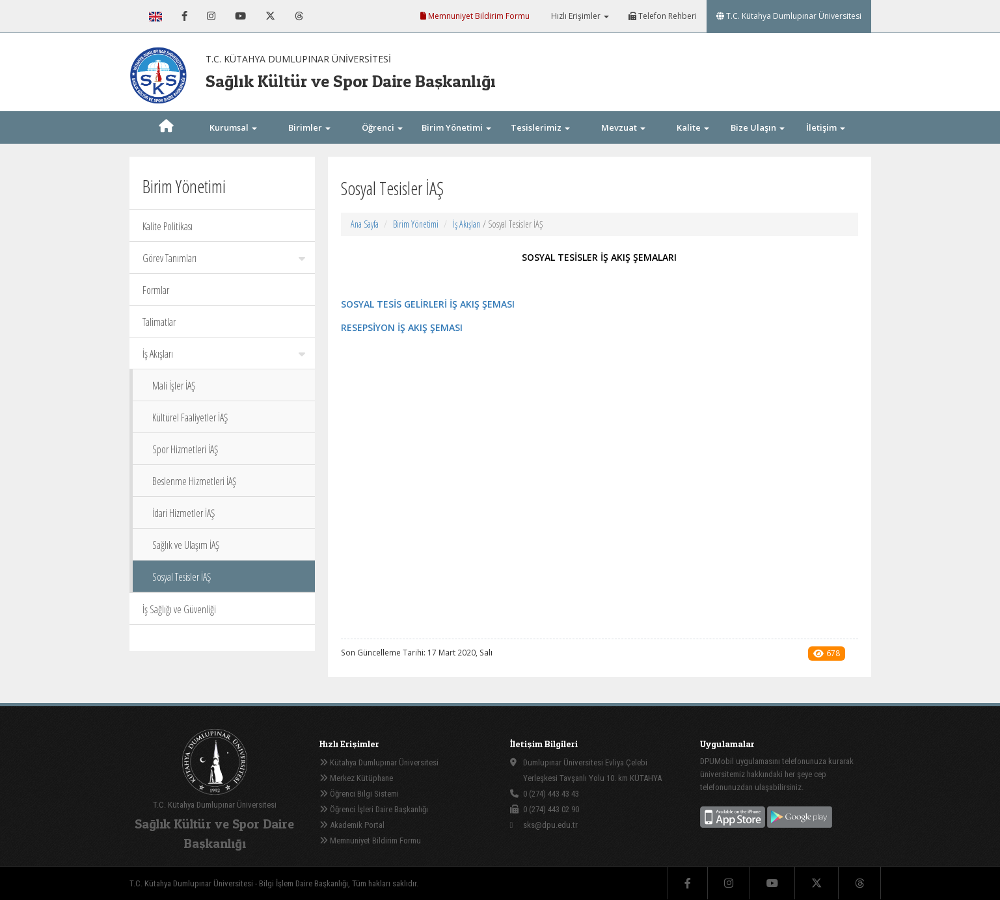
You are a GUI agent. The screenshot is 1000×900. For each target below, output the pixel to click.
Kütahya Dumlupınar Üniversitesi (379, 762)
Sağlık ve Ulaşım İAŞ (185, 545)
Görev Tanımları (223, 258)
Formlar (155, 290)
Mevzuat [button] (623, 127)
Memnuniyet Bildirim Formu (475, 15)
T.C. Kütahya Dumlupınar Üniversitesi (788, 15)
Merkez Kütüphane (356, 778)
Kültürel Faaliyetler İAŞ (190, 417)
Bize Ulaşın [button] (758, 127)
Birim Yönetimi (416, 224)
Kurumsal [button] (233, 127)
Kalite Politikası (167, 226)
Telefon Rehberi (662, 15)
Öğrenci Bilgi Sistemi (359, 794)
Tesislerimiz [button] (540, 127)
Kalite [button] (693, 127)
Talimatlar (159, 322)
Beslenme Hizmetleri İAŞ (194, 481)
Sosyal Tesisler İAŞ (181, 577)
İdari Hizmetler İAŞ (183, 513)
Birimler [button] (309, 127)
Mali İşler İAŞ (173, 385)
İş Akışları (223, 354)
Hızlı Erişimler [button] (579, 15)
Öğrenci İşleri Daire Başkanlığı (373, 809)
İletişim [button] (825, 127)
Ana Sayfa (365, 224)
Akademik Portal (352, 825)
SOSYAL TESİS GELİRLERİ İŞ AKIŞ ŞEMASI (428, 304)
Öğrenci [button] (382, 127)
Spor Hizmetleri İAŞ (185, 449)
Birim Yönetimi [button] (456, 127)
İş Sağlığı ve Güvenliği (179, 609)
